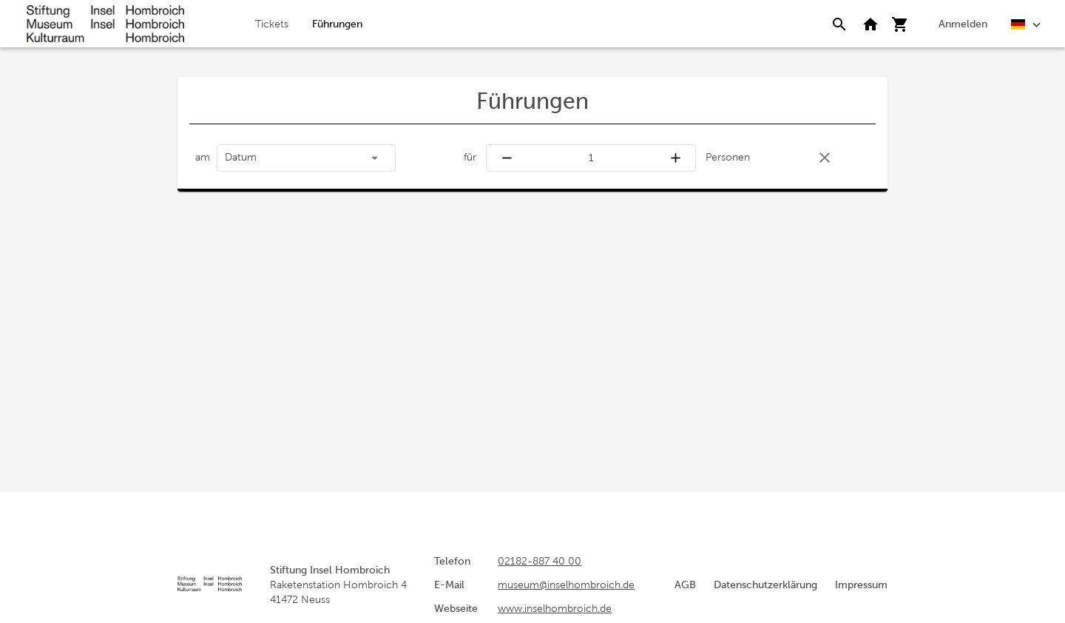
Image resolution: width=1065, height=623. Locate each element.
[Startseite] (105, 23)
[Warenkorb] (900, 23)
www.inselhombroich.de (555, 608)
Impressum (861, 584)
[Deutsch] (1026, 23)
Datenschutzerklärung (765, 584)
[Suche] (839, 23)
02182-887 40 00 (539, 561)
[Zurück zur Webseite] (870, 23)
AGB (685, 584)
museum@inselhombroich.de (566, 584)
